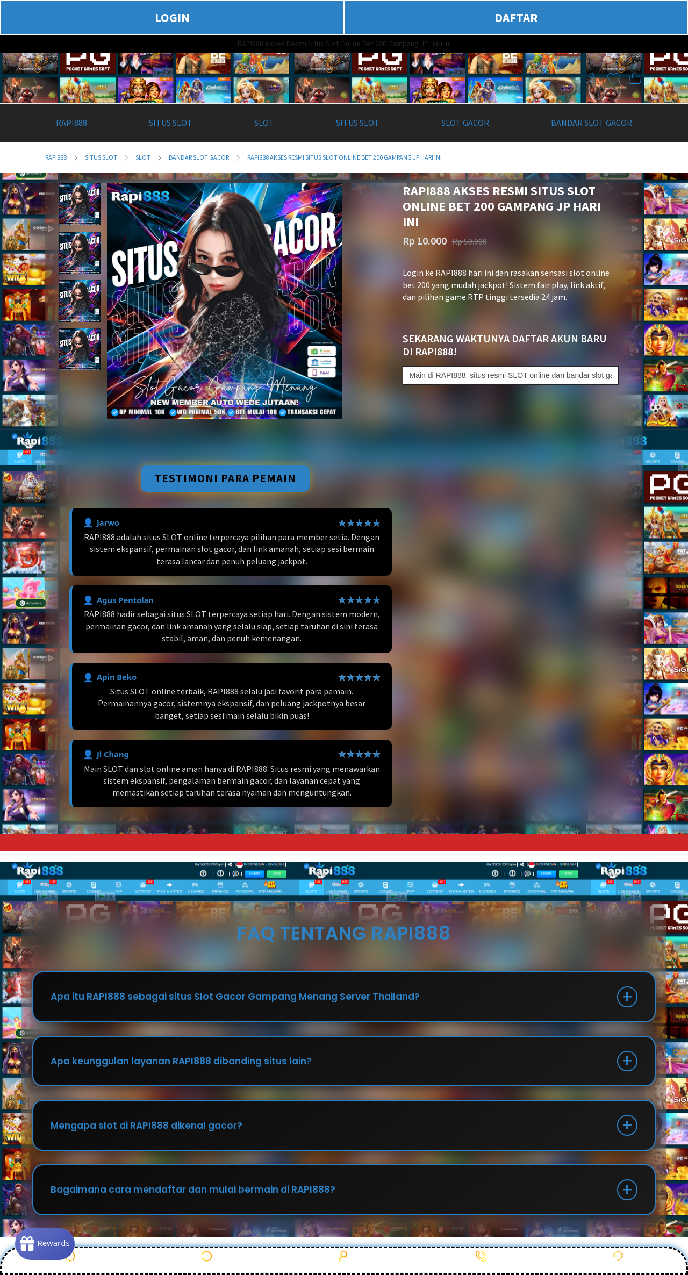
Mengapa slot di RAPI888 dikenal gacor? (152, 1132)
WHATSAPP (481, 1260)
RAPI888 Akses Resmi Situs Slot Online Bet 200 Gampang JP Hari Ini (344, 43)
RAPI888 (56, 157)
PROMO (70, 1260)
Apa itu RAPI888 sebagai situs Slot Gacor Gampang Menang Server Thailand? (246, 998)
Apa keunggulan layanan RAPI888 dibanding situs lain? (191, 1065)
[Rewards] (50, 1243)
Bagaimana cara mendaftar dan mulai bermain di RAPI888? (203, 1199)
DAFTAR (516, 17)
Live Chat (618, 1260)
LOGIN (172, 17)
